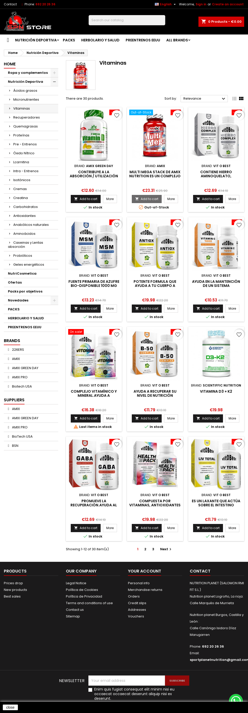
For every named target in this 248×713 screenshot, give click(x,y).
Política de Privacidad (84, 596)
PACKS (69, 40)
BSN (14, 445)
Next (166, 549)
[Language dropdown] (166, 4)
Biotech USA (21, 386)
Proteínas (21, 135)
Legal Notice (76, 583)
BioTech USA (22, 436)
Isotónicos (21, 180)
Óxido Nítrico (23, 153)
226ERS (17, 349)
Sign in (201, 4)
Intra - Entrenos (26, 171)
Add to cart (85, 199)
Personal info (139, 583)
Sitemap (73, 616)
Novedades (18, 300)
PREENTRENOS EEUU (143, 40)
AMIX (15, 358)
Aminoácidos (24, 233)
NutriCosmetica (22, 273)
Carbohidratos (25, 206)
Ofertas (15, 282)
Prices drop (13, 583)
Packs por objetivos (25, 291)
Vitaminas (21, 108)
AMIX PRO (19, 377)
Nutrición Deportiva (36, 40)
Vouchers (136, 616)
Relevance (205, 99)
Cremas (20, 188)
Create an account (228, 4)
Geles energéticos (28, 264)
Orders (134, 596)
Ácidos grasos (25, 90)
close (10, 707)
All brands (177, 40)
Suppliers (14, 400)
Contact (10, 4)
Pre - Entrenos (25, 144)
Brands (12, 341)
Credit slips (137, 603)
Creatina (20, 197)
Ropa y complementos (28, 72)
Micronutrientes (26, 99)
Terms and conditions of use (89, 603)
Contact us (75, 609)
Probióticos (22, 255)
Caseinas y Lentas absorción (25, 244)
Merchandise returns (145, 589)
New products (15, 589)
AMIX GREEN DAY (24, 368)
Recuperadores (26, 117)
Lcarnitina (21, 162)
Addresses (137, 609)
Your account (144, 571)
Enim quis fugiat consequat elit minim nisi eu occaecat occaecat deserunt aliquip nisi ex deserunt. (134, 694)
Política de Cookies (82, 589)
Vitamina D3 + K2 (216, 391)
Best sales (12, 596)
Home (10, 64)
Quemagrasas (25, 126)
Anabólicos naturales (31, 224)
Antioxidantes (24, 215)
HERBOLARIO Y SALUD (100, 40)
